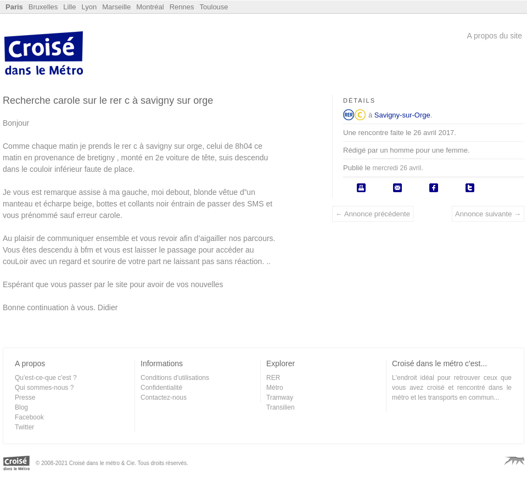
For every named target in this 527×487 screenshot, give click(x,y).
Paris (14, 7)
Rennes (182, 7)
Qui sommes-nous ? (44, 387)
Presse (25, 397)
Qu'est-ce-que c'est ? (46, 378)
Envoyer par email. (397, 187)
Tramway (279, 397)
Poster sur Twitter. (470, 187)
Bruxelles (43, 7)
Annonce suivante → (488, 214)
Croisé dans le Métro (44, 54)
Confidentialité (161, 387)
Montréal (150, 7)
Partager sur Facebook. (433, 187)
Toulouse (214, 7)
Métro (274, 387)
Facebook (29, 417)
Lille (69, 7)
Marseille (116, 7)
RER (348, 114)
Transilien (280, 407)
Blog (21, 407)
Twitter (24, 427)
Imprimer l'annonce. (361, 187)
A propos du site (494, 35)
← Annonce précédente (372, 214)
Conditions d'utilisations (175, 378)
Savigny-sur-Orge (402, 115)
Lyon (89, 7)
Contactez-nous (164, 397)
